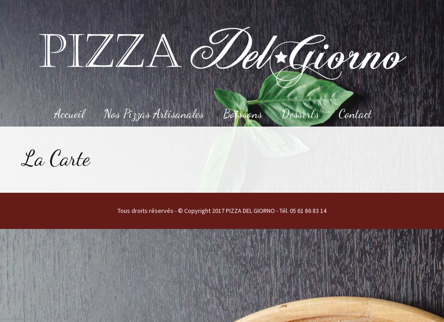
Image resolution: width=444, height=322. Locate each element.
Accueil (69, 113)
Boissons (242, 113)
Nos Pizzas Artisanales (154, 113)
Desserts (300, 113)
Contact (355, 113)
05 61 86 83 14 (308, 211)
